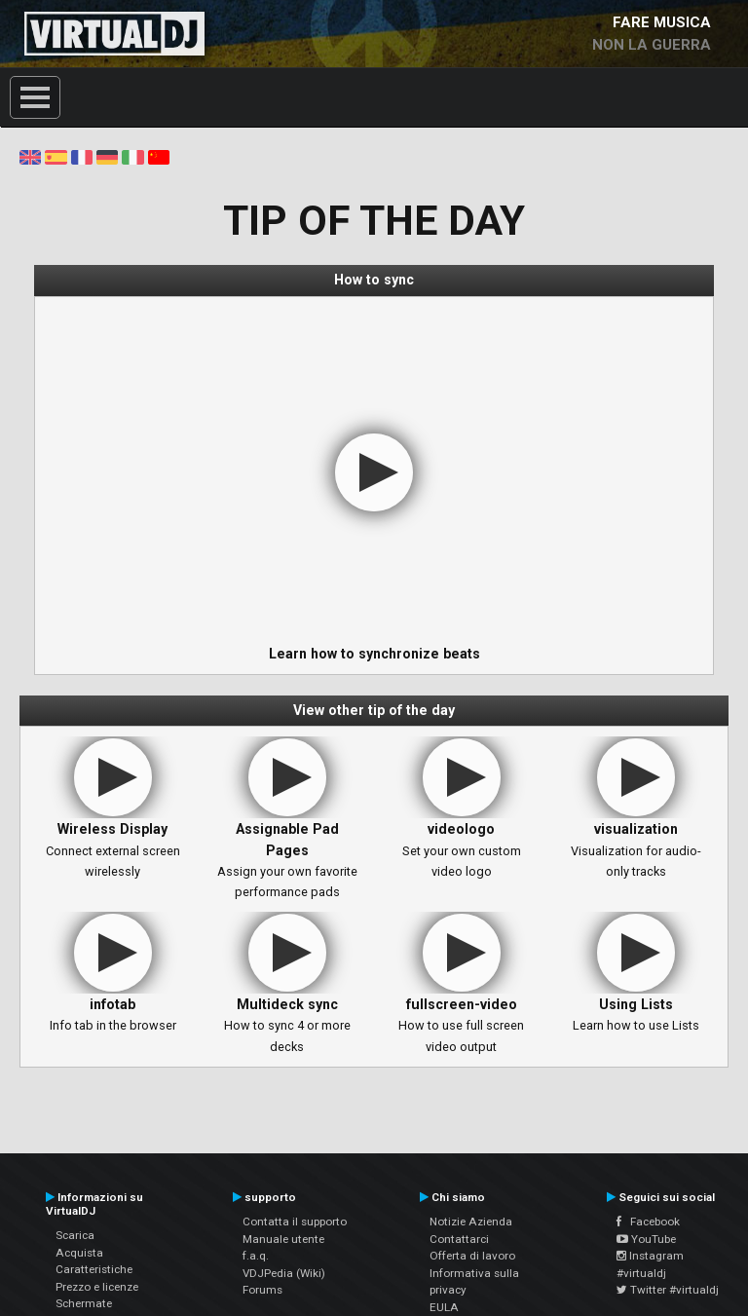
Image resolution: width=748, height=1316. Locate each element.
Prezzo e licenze (97, 1287)
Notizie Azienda (471, 1221)
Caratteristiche (94, 1269)
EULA (444, 1307)
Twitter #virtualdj (668, 1290)
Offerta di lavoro (472, 1255)
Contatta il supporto (295, 1221)
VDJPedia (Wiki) (284, 1273)
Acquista (79, 1253)
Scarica (75, 1235)
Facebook (648, 1221)
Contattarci (459, 1239)
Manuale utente (283, 1239)
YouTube (646, 1239)
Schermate (84, 1303)
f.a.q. (256, 1255)
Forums (262, 1290)
